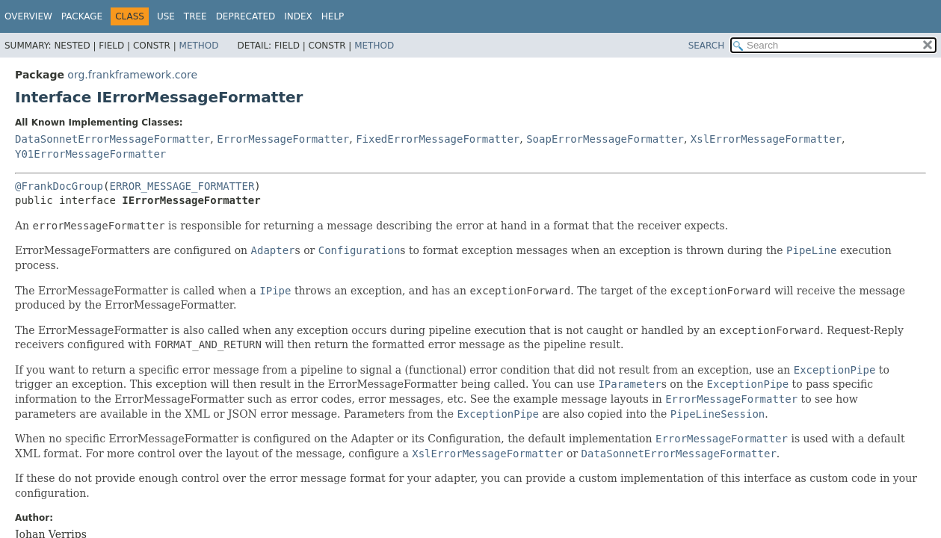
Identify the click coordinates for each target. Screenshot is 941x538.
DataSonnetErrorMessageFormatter (112, 139)
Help (333, 16)
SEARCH (706, 45)
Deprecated (246, 16)
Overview (28, 16)
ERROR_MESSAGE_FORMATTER (181, 186)
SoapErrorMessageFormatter (605, 139)
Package (81, 16)
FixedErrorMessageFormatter (437, 139)
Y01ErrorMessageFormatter (90, 154)
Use (166, 16)
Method (199, 45)
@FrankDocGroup (59, 186)
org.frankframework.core (132, 75)
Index (298, 16)
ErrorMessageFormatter (283, 139)
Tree (195, 16)
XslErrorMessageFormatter (766, 139)
